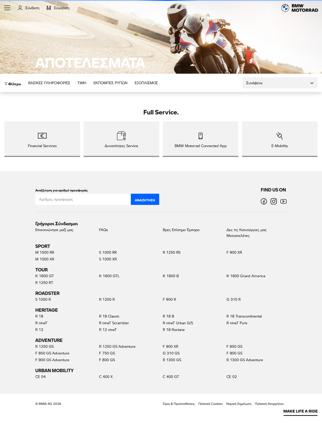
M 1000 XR (44, 259)
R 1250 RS (171, 252)
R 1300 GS (172, 359)
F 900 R (169, 299)
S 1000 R (43, 299)
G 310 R (234, 299)
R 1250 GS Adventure (117, 346)
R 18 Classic (109, 316)
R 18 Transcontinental (244, 316)
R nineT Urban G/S (178, 322)
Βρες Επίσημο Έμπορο (181, 229)
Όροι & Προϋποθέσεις (179, 403)
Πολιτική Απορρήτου (269, 403)
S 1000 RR (108, 252)
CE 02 (232, 376)
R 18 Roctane (174, 329)
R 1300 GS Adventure (245, 359)
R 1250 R (107, 299)
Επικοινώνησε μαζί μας (54, 229)
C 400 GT (171, 376)
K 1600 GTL (109, 275)
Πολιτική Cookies (210, 403)
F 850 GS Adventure (52, 353)
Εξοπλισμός (146, 82)
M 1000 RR (44, 252)
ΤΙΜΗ (81, 82)
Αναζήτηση (145, 199)
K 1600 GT (44, 275)
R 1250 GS (44, 346)
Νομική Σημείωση (238, 403)
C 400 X (106, 376)
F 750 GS (107, 353)
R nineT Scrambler (114, 322)
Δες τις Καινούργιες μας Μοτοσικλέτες (247, 232)
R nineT (41, 322)
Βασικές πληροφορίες (49, 82)
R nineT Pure (237, 322)
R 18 (39, 316)
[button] (7, 8)
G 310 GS (171, 353)
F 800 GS (107, 359)
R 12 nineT (108, 329)
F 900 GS (234, 353)
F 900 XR (234, 252)
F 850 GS (234, 346)
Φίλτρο (12, 82)
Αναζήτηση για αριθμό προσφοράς (61, 189)
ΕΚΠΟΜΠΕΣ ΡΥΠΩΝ (110, 82)
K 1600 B (171, 275)
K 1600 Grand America (246, 275)
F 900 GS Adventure (52, 359)
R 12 (39, 329)
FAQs (103, 229)
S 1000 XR (108, 259)
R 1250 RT (44, 282)
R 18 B (168, 316)
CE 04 (40, 376)
